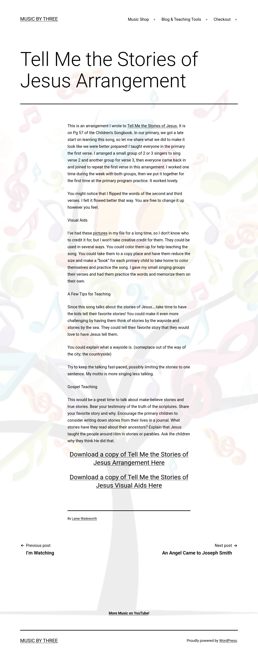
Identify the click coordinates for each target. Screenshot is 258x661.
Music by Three (39, 19)
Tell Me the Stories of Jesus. (152, 125)
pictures (100, 233)
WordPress (228, 640)
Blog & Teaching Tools (181, 19)
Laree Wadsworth (84, 518)
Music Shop (138, 19)
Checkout (222, 19)
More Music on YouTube (128, 613)
